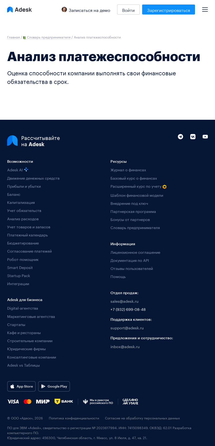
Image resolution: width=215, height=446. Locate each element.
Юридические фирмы (26, 348)
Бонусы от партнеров (130, 219)
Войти (128, 9)
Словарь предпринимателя (135, 227)
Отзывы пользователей (131, 268)
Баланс (13, 194)
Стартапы (16, 324)
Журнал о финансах (128, 169)
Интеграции (18, 283)
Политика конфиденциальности (74, 417)
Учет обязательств (24, 210)
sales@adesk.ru (124, 300)
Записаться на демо (86, 9)
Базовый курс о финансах (133, 177)
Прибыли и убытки (24, 185)
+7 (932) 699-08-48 (128, 309)
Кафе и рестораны (24, 332)
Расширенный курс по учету (138, 186)
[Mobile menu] (205, 7)
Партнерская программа (133, 211)
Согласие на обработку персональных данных (142, 417)
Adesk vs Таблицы (23, 364)
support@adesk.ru (127, 327)
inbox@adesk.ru (125, 346)
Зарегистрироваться (168, 9)
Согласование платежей (29, 250)
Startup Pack (18, 275)
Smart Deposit (20, 267)
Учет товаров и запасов (28, 226)
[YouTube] (205, 146)
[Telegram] (180, 146)
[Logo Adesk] (19, 9)
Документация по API (129, 260)
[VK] (192, 146)
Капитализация (21, 202)
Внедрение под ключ (129, 203)
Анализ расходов (23, 218)
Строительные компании (29, 340)
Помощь (118, 276)
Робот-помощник (23, 259)
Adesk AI (17, 169)
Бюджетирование (23, 242)
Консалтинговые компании (31, 356)
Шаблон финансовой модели (136, 194)
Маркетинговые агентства (31, 316)
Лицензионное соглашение (135, 251)
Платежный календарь (27, 234)
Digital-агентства (22, 307)
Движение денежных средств (33, 177)
